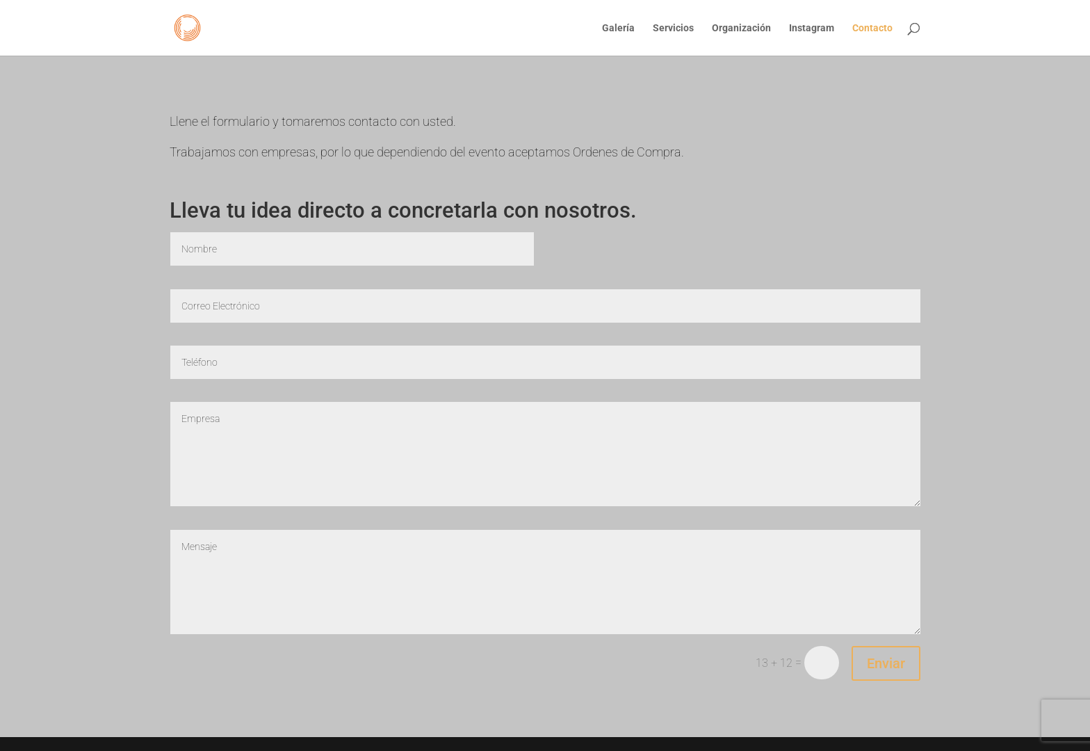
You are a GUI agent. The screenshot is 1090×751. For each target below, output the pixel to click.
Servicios (673, 28)
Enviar (886, 663)
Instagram (811, 28)
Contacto (872, 28)
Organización (741, 28)
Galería (618, 28)
